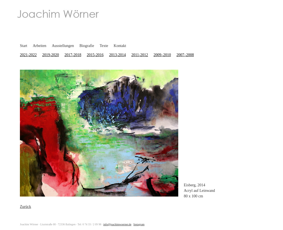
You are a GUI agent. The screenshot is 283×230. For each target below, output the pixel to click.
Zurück (25, 207)
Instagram (139, 224)
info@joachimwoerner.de (117, 224)
